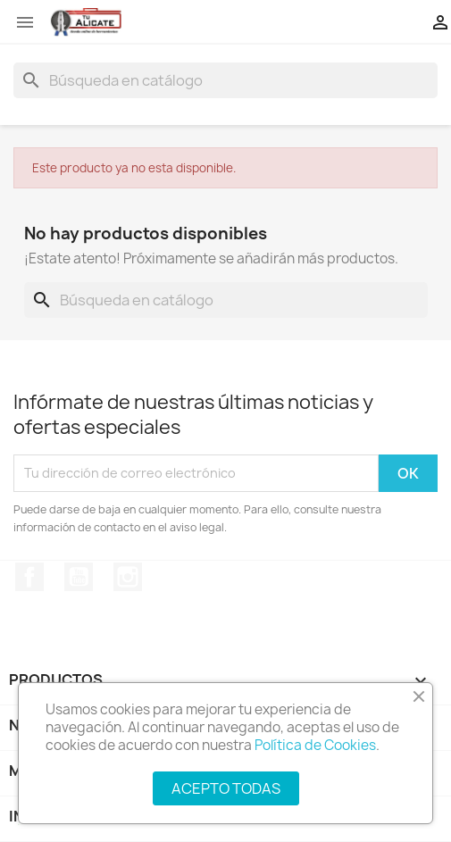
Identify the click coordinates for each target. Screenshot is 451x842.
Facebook (29, 577)
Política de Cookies (315, 745)
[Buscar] (225, 80)
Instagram (127, 577)
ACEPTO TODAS (225, 788)
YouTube (78, 577)
